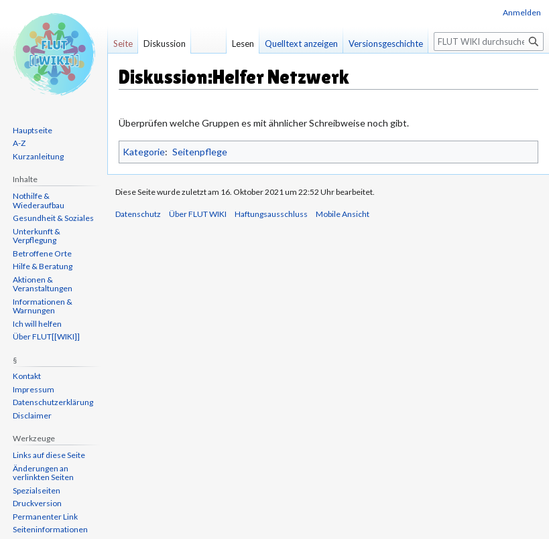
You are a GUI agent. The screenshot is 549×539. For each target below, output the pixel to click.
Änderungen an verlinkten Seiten (43, 473)
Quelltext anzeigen (301, 43)
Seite (123, 43)
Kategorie (144, 151)
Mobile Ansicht (342, 214)
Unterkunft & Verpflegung (36, 236)
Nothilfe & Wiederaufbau (38, 200)
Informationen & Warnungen (42, 306)
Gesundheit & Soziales (53, 218)
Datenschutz (138, 214)
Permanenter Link (45, 517)
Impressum (33, 389)
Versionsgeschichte (386, 43)
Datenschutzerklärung (53, 402)
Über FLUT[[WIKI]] (46, 336)
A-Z (19, 143)
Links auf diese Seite (49, 455)
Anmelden (522, 12)
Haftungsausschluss (271, 214)
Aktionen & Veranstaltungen (42, 284)
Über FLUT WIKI (198, 214)
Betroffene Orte (42, 253)
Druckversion (37, 503)
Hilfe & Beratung (42, 266)
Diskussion (164, 43)
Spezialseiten (36, 490)
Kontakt (27, 376)
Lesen (243, 43)
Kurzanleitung (38, 156)
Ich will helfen (37, 324)
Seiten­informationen (50, 529)
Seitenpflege (199, 151)
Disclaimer (32, 415)
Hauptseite (32, 130)
